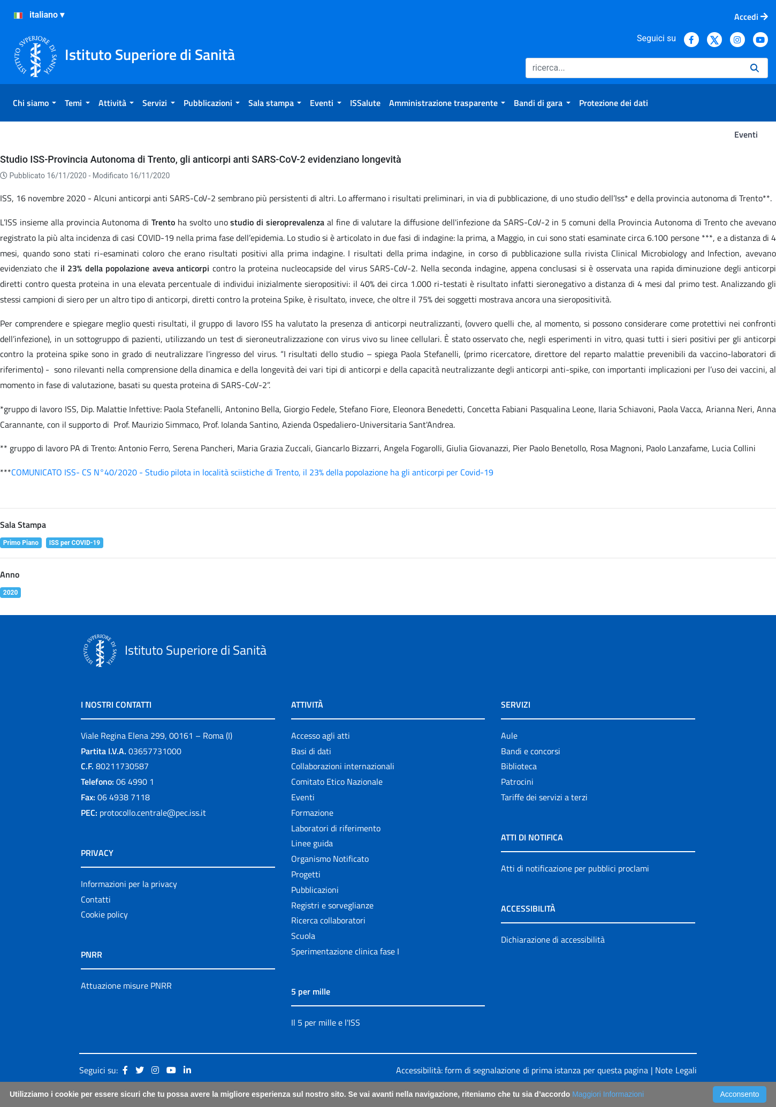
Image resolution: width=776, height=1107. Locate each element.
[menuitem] (34, 102)
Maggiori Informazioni (608, 1094)
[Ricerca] (634, 68)
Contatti (96, 899)
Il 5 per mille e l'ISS (325, 1022)
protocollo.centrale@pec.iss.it (153, 812)
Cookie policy (104, 914)
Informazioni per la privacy (129, 883)
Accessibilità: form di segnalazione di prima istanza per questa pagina (522, 1070)
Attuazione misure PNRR (126, 985)
